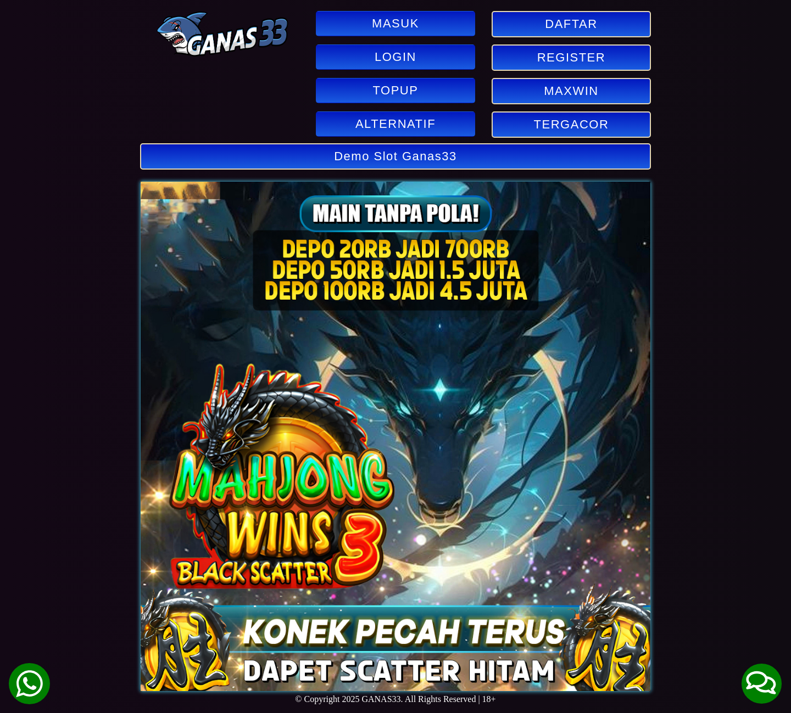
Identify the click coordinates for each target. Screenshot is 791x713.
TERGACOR (571, 124)
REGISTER (571, 57)
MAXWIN (571, 91)
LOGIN (395, 57)
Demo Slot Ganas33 (395, 156)
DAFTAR (571, 24)
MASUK (395, 23)
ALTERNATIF (395, 124)
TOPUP (396, 90)
